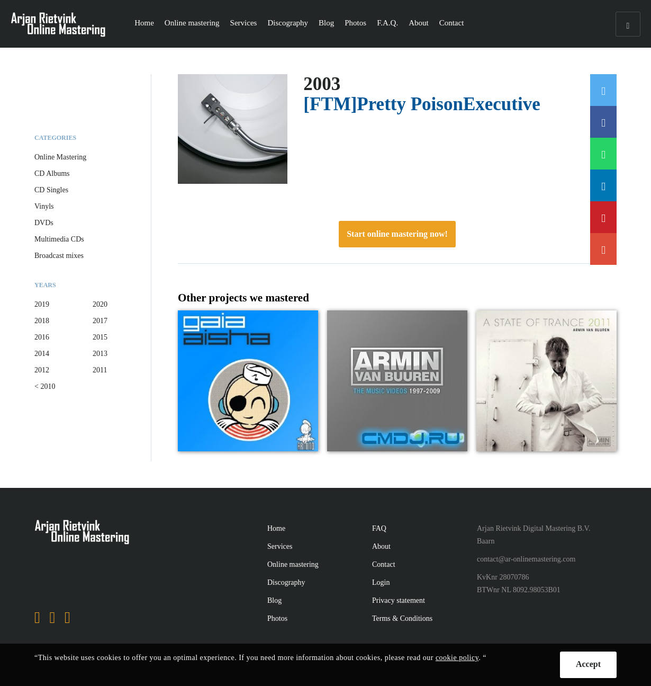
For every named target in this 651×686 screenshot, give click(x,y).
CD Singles (51, 190)
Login (381, 582)
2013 (100, 354)
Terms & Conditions (402, 618)
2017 (100, 321)
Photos (355, 23)
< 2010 (44, 386)
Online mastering (192, 23)
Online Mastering (60, 157)
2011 (100, 370)
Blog (326, 23)
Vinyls (44, 206)
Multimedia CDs (59, 239)
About (419, 23)
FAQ (379, 528)
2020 (100, 304)
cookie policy (457, 658)
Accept (588, 664)
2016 (41, 337)
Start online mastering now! (397, 233)
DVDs (43, 223)
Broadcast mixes (59, 256)
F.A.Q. (387, 23)
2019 (41, 304)
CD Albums (52, 173)
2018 (41, 321)
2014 (41, 354)
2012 (41, 370)
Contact (451, 23)
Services (243, 23)
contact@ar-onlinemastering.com (526, 559)
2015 (100, 337)
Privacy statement (398, 600)
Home (144, 23)
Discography (287, 23)
